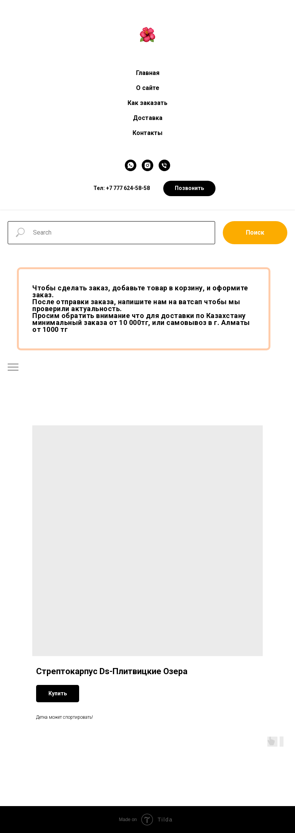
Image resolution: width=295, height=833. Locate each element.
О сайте (147, 88)
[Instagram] (147, 165)
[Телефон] (164, 165)
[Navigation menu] (13, 368)
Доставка (147, 118)
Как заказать (147, 103)
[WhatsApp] (130, 165)
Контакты (147, 133)
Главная (147, 73)
